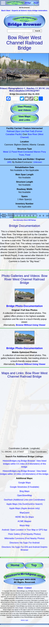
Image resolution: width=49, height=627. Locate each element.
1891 (9, 162)
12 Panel (13, 152)
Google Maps (24, 483)
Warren (37, 152)
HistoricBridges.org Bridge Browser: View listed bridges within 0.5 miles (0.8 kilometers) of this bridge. (24, 464)
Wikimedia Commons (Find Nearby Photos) (24, 538)
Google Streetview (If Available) (24, 487)
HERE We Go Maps (24, 517)
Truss (21, 155)
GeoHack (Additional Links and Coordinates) (24, 500)
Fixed (27, 155)
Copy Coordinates (38, 452)
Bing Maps (25, 491)
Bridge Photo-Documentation (24, 306)
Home (15, 565)
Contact (28, 588)
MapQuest (24, 513)
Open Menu (3, 3)
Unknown (37, 162)
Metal (5, 152)
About (20, 588)
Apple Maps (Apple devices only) (24, 508)
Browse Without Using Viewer (30, 325)
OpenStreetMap (24, 495)
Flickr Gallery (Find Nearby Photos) (24, 534)
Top (34, 565)
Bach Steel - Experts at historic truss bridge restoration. (24, 10)
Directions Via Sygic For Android (24, 543)
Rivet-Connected (25, 152)
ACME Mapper (24, 521)
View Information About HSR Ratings (24, 220)
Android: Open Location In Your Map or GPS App (24, 530)
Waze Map (25, 525)
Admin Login (24, 620)
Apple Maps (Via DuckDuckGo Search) (24, 504)
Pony (43, 152)
